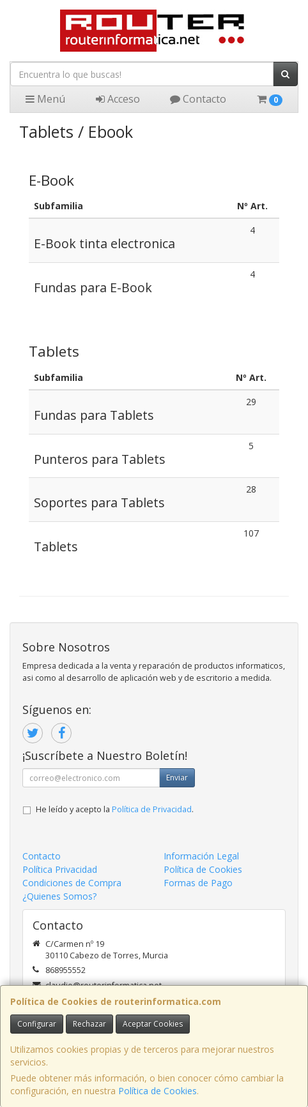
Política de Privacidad (152, 809)
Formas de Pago (198, 883)
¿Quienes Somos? (59, 896)
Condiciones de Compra (71, 883)
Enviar (177, 777)
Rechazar (89, 1023)
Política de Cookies (157, 1091)
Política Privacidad (59, 869)
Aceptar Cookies (153, 1023)
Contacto (198, 99)
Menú (45, 99)
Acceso (118, 99)
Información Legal (201, 856)
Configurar (36, 1023)
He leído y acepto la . (115, 809)
